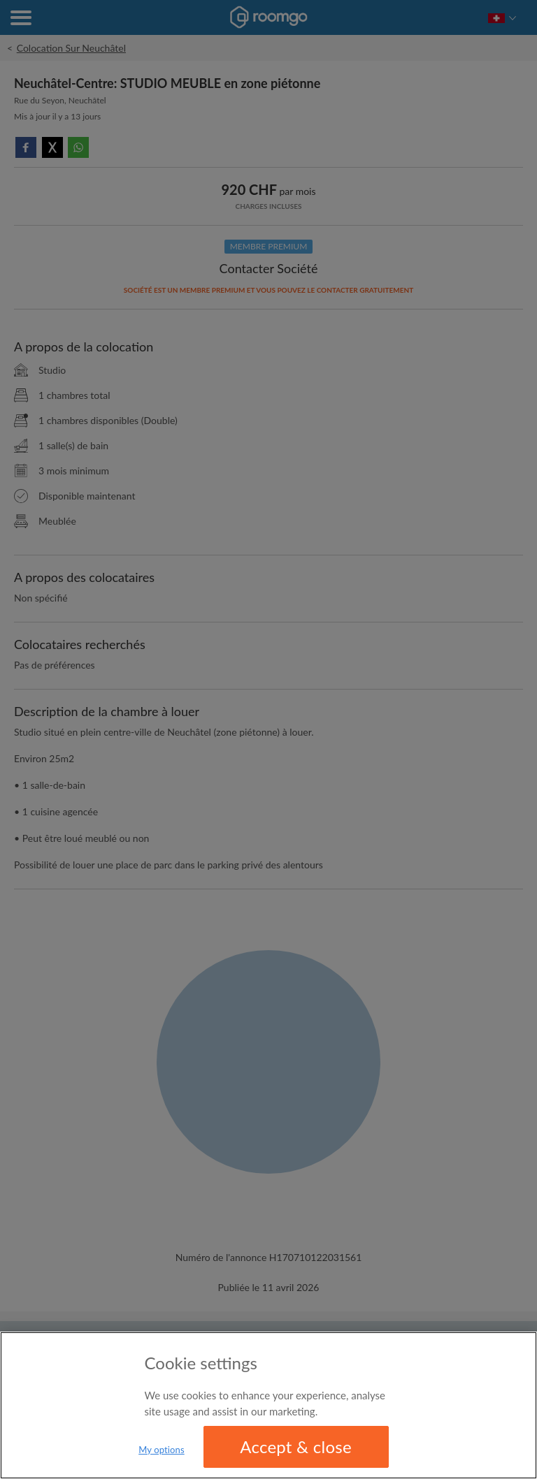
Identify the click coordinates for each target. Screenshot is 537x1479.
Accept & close (296, 1446)
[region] (268, 1405)
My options (161, 1449)
